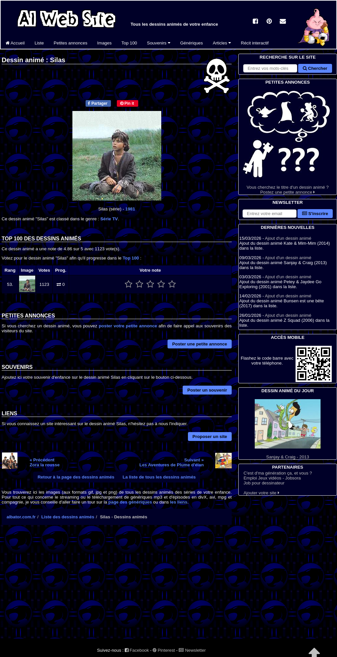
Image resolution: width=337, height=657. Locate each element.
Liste (39, 43)
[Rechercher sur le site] (270, 68)
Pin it (127, 103)
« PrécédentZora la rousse (45, 462)
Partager (97, 103)
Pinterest (164, 650)
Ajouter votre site (261, 492)
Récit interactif (255, 43)
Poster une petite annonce (199, 344)
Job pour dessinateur (264, 482)
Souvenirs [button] (158, 43)
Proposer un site (210, 436)
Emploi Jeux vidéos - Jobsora (272, 478)
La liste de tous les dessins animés (159, 477)
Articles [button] (222, 43)
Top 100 (129, 43)
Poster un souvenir (207, 390)
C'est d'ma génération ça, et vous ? (278, 473)
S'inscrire (315, 213)
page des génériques (130, 502)
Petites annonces (70, 43)
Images (104, 43)
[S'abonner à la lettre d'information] (270, 213)
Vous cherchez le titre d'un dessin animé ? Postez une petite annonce (288, 140)
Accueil (15, 43)
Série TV (109, 218)
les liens (179, 502)
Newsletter (192, 650)
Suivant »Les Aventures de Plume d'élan (172, 462)
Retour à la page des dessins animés (76, 477)
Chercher (315, 68)
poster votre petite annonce (128, 325)
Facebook (137, 650)
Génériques (191, 43)
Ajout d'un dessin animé (288, 238)
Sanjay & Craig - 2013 (288, 429)
